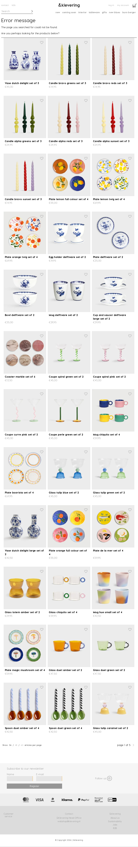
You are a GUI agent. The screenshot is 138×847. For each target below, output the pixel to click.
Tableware (94, 12)
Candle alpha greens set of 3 (23, 141)
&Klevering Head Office (69, 818)
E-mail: (40, 774)
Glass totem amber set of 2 (22, 612)
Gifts (104, 12)
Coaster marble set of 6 (20, 376)
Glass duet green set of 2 (109, 670)
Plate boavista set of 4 (19, 492)
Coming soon (69, 12)
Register (34, 786)
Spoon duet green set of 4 (65, 728)
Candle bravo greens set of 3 (67, 83)
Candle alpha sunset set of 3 (111, 141)
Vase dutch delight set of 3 (22, 83)
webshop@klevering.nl (69, 821)
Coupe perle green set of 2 (66, 434)
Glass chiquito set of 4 (63, 612)
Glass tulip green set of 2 (109, 492)
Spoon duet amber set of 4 (22, 728)
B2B (13, 5)
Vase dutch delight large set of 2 (24, 552)
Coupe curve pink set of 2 (21, 434)
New (58, 12)
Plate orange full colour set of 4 (68, 552)
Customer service (8, 815)
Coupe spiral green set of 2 (66, 376)
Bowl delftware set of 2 (19, 315)
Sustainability (115, 821)
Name (10, 774)
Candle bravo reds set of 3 (110, 83)
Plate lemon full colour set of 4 (68, 199)
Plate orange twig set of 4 (21, 257)
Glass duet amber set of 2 (65, 670)
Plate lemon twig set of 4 (109, 199)
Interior (82, 12)
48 (16, 745)
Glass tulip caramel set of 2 (110, 728)
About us (115, 818)
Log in (111, 5)
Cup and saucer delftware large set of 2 (109, 317)
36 (10, 745)
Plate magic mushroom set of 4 (25, 670)
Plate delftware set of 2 (108, 257)
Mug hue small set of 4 (107, 612)
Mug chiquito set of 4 (106, 434)
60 (22, 745)
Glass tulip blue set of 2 (64, 492)
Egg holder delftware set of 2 (67, 257)
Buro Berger (129, 12)
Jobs (115, 824)
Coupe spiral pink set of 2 (109, 376)
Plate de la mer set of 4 (108, 550)
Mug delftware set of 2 (63, 315)
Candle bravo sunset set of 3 (23, 199)
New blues (114, 12)
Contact (5, 5)
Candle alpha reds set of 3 (66, 141)
